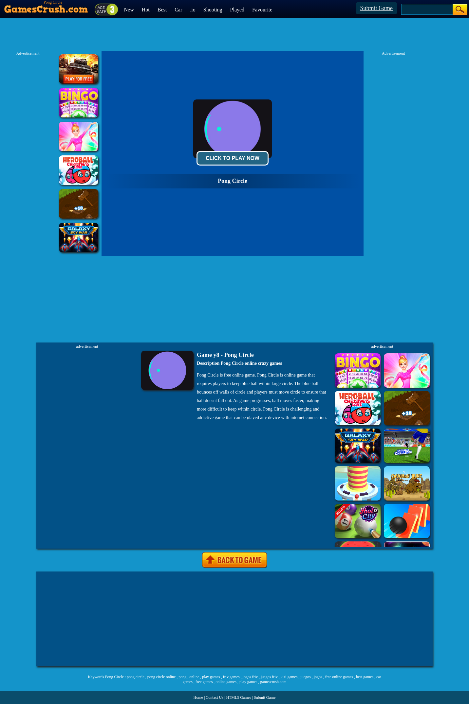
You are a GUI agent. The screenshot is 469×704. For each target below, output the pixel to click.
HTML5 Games (238, 697)
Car (178, 9)
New (129, 9)
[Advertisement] (234, 619)
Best (162, 9)
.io (192, 9)
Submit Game (376, 8)
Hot (146, 9)
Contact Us (214, 697)
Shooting (212, 9)
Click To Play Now (232, 158)
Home (198, 697)
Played (237, 9)
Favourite (262, 9)
